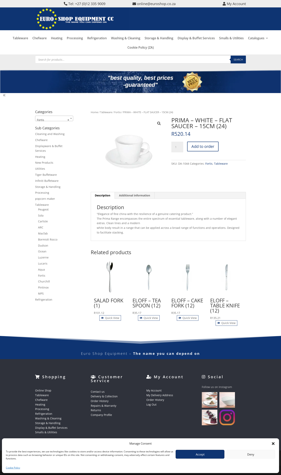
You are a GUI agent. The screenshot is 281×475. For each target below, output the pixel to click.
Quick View (110, 318)
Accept (200, 454)
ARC (40, 227)
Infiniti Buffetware (47, 181)
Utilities (40, 168)
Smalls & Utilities (231, 44)
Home (94, 112)
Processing (75, 44)
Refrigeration (97, 44)
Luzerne (43, 257)
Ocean (42, 251)
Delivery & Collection (104, 396)
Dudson (43, 245)
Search (238, 59)
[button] (273, 444)
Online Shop (43, 390)
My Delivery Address (159, 395)
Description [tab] (102, 195)
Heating (56, 44)
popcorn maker (45, 199)
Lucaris (42, 263)
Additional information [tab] (134, 195)
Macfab (43, 233)
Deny (250, 454)
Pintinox (43, 287)
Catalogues (256, 44)
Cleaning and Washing (50, 134)
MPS (41, 293)
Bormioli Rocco (47, 239)
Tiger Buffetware (46, 175)
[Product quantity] (177, 147)
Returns (96, 410)
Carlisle (43, 221)
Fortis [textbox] (53, 120)
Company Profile (101, 415)
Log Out (151, 404)
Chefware (39, 44)
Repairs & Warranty (103, 406)
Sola (41, 215)
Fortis (117, 112)
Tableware (20, 44)
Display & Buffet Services (196, 44)
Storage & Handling (159, 44)
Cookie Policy (13, 467)
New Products (44, 162)
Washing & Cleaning (125, 44)
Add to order (202, 146)
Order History (99, 401)
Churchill (44, 281)
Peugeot (43, 209)
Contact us (98, 391)
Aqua (41, 269)
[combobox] (54, 118)
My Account (154, 390)
